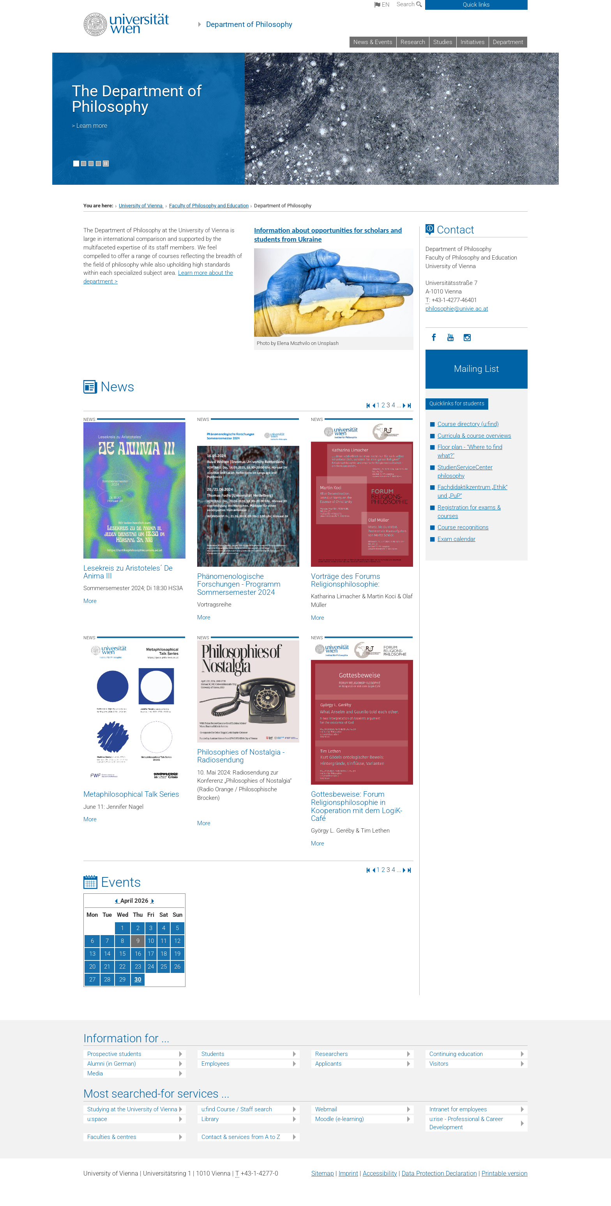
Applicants (328, 1063)
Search (409, 4)
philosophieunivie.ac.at (457, 308)
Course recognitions (463, 527)
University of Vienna (141, 206)
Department (508, 42)
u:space (97, 1119)
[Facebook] (434, 337)
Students (212, 1053)
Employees (215, 1063)
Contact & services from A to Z (240, 1137)
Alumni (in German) (111, 1063)
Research (413, 42)
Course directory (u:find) (468, 424)
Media (95, 1073)
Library (210, 1119)
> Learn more (89, 125)
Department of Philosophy (249, 24)
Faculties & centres (111, 1137)
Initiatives (473, 42)
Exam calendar (456, 539)
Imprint (348, 1173)
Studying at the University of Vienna (132, 1109)
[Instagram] (467, 337)
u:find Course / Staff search (236, 1109)
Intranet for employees (458, 1109)
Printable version (505, 1173)
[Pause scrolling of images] (106, 163)
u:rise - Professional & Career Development (466, 1123)
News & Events (372, 42)
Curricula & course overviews (474, 435)
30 (137, 979)
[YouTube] (450, 337)
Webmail (326, 1109)
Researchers (331, 1053)
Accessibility (380, 1173)
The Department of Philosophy (137, 99)
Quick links (476, 4)
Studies (442, 42)
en (382, 4)
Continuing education (456, 1053)
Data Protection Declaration (439, 1173)
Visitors (439, 1063)
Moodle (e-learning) (339, 1119)
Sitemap (322, 1173)
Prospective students (114, 1053)
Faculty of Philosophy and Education (209, 206)
